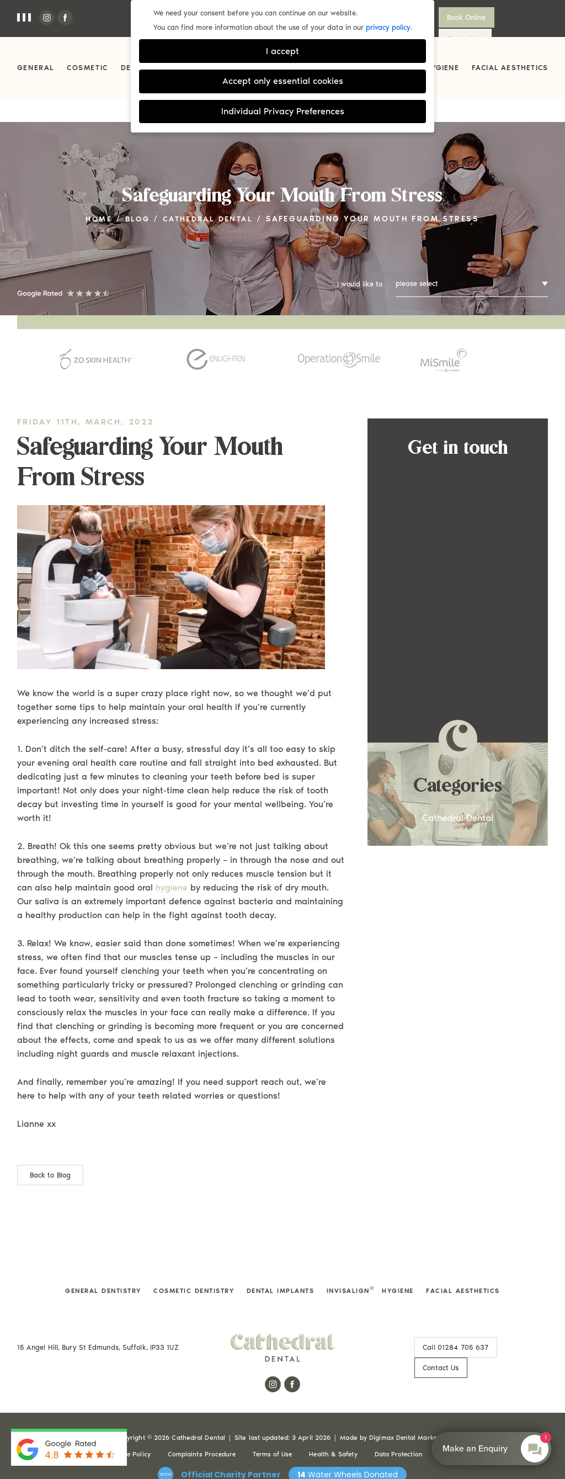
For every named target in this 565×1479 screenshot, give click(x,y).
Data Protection (400, 1412)
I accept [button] (282, 51)
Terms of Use (272, 1412)
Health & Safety (334, 1412)
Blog (135, 197)
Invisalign (351, 1269)
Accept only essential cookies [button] (282, 81)
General (35, 67)
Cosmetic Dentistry (191, 1269)
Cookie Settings (466, 1412)
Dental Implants (281, 1269)
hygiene (172, 866)
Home (95, 197)
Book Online (459, 17)
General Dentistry (98, 1269)
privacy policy (388, 27)
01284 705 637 (449, 1326)
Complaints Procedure (199, 1412)
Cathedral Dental (209, 197)
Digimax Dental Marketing (409, 1396)
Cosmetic (87, 67)
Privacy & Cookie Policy (111, 1412)
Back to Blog (50, 1153)
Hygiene (442, 67)
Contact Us (520, 17)
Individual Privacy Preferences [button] (282, 111)
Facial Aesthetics (510, 67)
